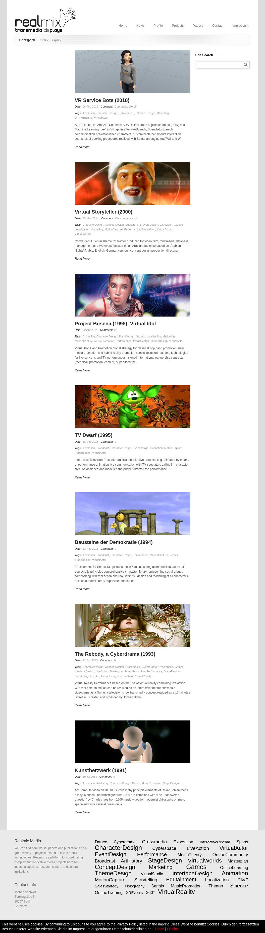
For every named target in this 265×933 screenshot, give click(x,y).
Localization (82, 229)
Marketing (163, 113)
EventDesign (150, 224)
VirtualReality (143, 676)
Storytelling (148, 229)
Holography (134, 886)
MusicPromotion (104, 340)
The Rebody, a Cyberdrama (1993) (115, 654)
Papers (198, 25)
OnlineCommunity (230, 854)
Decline (173, 929)
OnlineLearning (234, 867)
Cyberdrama (149, 666)
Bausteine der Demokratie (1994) (114, 542)
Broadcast (102, 448)
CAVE (243, 880)
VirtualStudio (152, 874)
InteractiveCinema (215, 842)
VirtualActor (101, 117)
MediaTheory (190, 854)
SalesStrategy (106, 886)
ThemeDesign (159, 340)
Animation (89, 113)
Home (123, 25)
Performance (132, 229)
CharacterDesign (106, 113)
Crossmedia (132, 666)
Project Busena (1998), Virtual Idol (115, 323)
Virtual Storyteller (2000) (104, 212)
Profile (158, 25)
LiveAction (156, 448)
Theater (94, 676)
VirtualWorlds (83, 233)
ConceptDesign (114, 224)
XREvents (134, 892)
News (140, 25)
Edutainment (126, 113)
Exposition (166, 224)
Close (159, 929)
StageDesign (141, 340)
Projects (178, 25)
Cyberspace (165, 666)
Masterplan (117, 671)
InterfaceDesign (145, 113)
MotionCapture (113, 229)
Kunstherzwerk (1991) (101, 770)
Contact (217, 25)
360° (150, 892)
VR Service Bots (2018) (102, 100)
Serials (174, 555)
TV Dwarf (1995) (94, 435)
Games (178, 224)
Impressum (240, 25)
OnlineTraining (84, 117)
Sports (242, 842)
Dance (136, 783)
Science (239, 885)
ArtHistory (102, 783)
